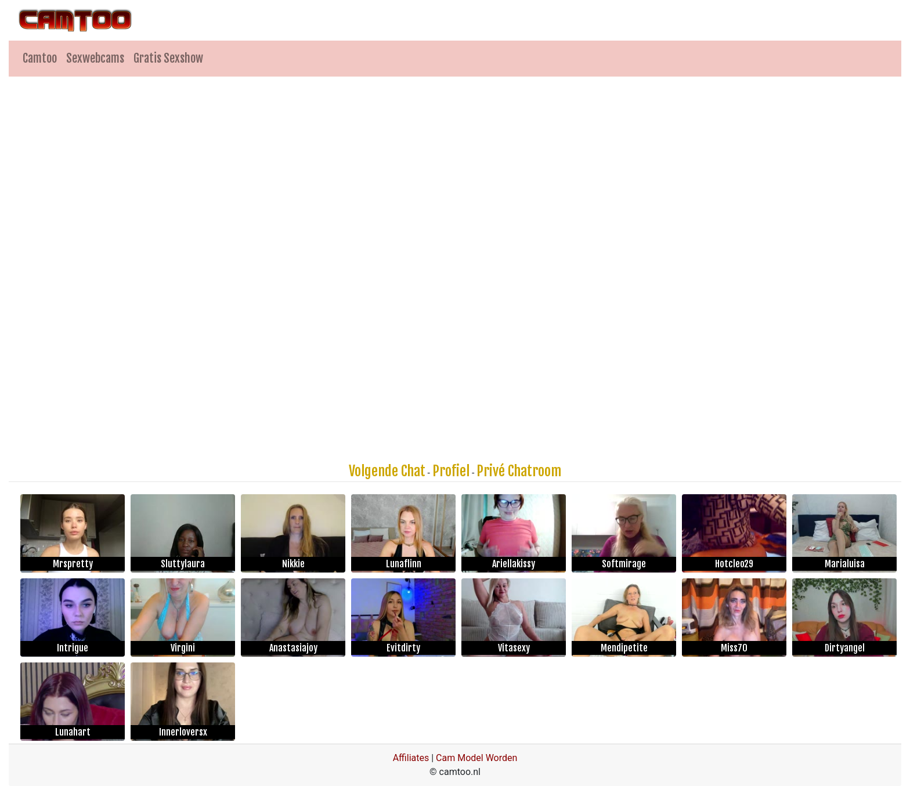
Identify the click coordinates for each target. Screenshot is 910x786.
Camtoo (40, 58)
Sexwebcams (95, 58)
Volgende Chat (387, 471)
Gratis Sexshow (168, 58)
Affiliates (411, 757)
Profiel (451, 471)
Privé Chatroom (518, 471)
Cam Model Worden (476, 757)
